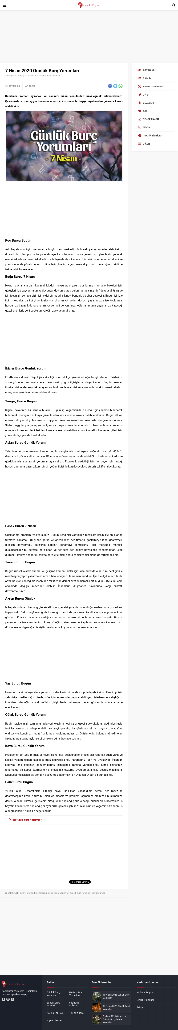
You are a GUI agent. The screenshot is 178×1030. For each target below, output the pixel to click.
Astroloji (20, 75)
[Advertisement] (89, 36)
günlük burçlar (98, 892)
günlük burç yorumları (80, 892)
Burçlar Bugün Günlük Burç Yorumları (51, 892)
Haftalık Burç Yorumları (27, 819)
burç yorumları (26, 892)
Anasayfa (9, 75)
